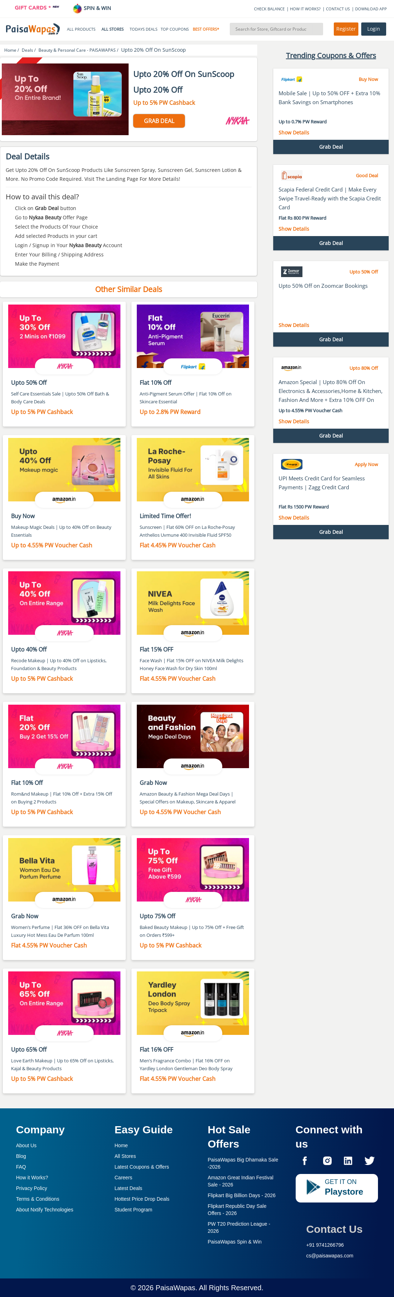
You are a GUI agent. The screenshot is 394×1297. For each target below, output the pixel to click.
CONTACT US (338, 8)
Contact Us (334, 1229)
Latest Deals (128, 1188)
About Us (26, 1145)
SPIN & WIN (91, 8)
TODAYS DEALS (143, 29)
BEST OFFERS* (206, 29)
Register (346, 29)
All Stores (125, 1156)
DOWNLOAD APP (371, 8)
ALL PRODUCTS (81, 29)
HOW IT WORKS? (305, 8)
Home (121, 1145)
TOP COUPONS (175, 29)
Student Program (133, 1209)
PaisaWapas (176, 1288)
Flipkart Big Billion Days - (242, 1195)
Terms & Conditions (37, 1199)
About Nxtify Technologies (44, 1209)
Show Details (294, 132)
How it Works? (32, 1177)
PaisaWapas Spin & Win (234, 1242)
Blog (21, 1156)
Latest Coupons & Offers (142, 1167)
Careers (124, 1177)
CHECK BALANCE (269, 8)
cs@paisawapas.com (330, 1255)
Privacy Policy (31, 1188)
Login (373, 29)
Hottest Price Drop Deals (142, 1199)
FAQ (21, 1167)
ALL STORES (113, 29)
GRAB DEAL (159, 121)
